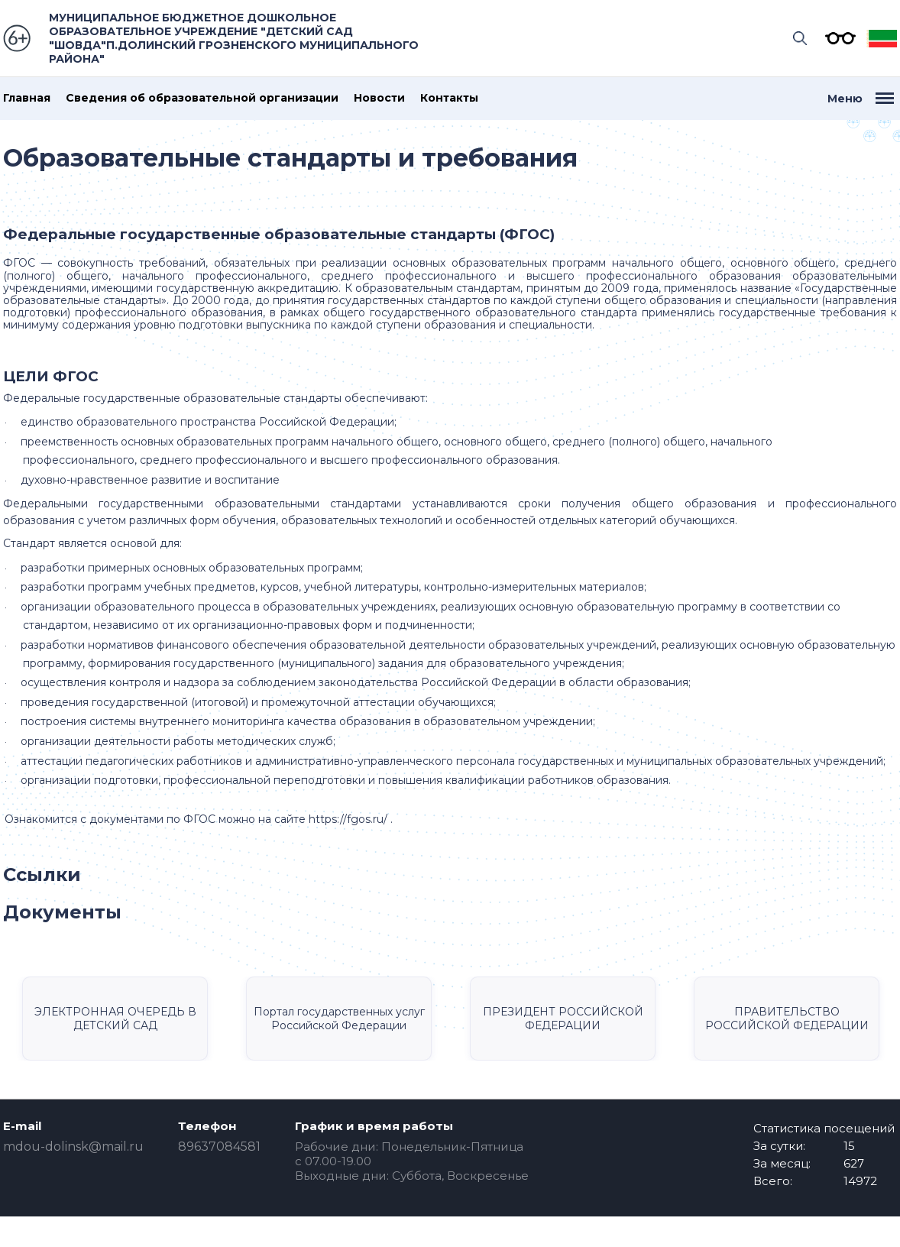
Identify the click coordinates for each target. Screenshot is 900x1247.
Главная (26, 98)
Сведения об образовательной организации (202, 98)
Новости (379, 98)
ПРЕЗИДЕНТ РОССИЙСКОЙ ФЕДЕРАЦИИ (563, 1018)
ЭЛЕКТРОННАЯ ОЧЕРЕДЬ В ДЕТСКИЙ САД (115, 1018)
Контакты (449, 98)
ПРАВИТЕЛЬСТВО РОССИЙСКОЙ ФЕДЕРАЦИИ (787, 1018)
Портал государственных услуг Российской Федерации (339, 1018)
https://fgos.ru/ (348, 819)
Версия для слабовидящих (836, 38)
